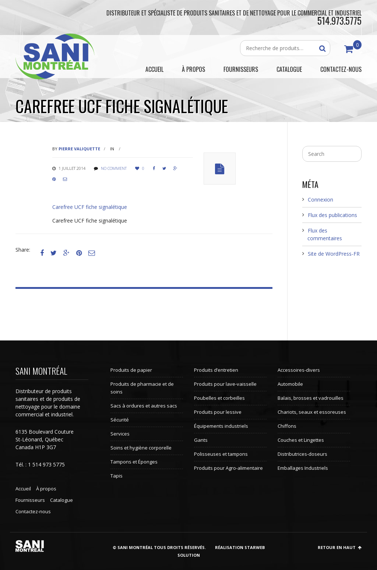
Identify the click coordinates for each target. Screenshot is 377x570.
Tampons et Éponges (134, 461)
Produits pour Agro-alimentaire (228, 468)
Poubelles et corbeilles (219, 398)
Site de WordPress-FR (334, 253)
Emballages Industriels (303, 468)
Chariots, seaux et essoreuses (312, 412)
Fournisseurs (30, 500)
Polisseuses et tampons (221, 454)
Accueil (23, 488)
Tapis (116, 475)
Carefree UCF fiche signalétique (89, 206)
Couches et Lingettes (301, 440)
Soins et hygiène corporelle (141, 447)
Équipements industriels (221, 426)
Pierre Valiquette (79, 148)
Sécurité (119, 419)
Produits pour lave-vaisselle (225, 384)
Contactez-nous (33, 511)
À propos (46, 488)
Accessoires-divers (299, 370)
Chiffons (287, 426)
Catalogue (61, 500)
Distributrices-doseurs (302, 454)
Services (120, 433)
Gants (201, 440)
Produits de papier (131, 370)
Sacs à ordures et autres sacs (143, 405)
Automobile (290, 384)
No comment (114, 168)
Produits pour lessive (218, 412)
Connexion (320, 199)
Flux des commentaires (324, 234)
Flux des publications (332, 214)
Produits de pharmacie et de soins (142, 388)
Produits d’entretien (216, 370)
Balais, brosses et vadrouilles (310, 398)
